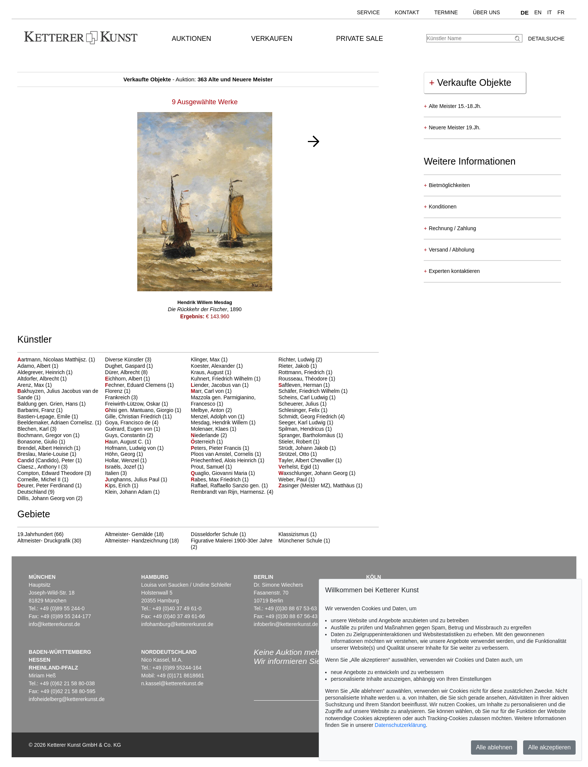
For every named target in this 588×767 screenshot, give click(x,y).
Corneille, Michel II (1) (42, 479)
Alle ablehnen (494, 747)
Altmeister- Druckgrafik (43, 541)
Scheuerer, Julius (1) (302, 404)
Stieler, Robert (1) (299, 442)
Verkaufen (271, 38)
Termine (446, 12)
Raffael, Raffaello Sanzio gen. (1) (229, 485)
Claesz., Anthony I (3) (42, 467)
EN (538, 12)
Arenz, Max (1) (34, 385)
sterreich (203, 442)
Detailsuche (546, 39)
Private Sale (359, 38)
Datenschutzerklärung (400, 725)
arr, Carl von (208, 391)
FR (561, 12)
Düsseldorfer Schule (214, 534)
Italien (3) (116, 473)
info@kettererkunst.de (54, 624)
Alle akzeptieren (549, 747)
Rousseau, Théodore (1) (306, 379)
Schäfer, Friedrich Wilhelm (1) (312, 391)
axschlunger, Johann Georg (313, 473)
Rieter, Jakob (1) (297, 366)
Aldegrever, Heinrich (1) (44, 372)
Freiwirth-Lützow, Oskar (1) (136, 404)
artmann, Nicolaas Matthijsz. (52, 360)
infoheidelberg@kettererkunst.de (67, 699)
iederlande (205, 435)
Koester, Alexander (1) (217, 366)
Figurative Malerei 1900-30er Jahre (232, 541)
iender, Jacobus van (216, 385)
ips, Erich (118, 485)
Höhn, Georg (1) (124, 454)
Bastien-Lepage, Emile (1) (47, 416)
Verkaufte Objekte (470, 82)
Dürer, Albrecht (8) (126, 372)
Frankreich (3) (121, 397)
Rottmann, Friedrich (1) (305, 372)
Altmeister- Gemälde (129, 534)
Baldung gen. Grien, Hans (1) (51, 404)
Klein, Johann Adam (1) (132, 492)
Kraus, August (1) (211, 372)
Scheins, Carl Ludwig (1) (307, 397)
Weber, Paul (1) (296, 479)
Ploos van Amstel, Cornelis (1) (226, 454)
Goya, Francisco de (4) (131, 422)
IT (549, 12)
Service (368, 12)
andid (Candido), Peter (46, 460)
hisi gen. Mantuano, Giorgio (140, 410)
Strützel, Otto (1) (297, 454)
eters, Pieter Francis (217, 448)
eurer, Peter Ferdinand (46, 485)
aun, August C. (125, 442)
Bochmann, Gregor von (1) (48, 435)
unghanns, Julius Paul (133, 479)
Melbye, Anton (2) (211, 410)
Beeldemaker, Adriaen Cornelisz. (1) (59, 422)
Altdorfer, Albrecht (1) (42, 379)
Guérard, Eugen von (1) (132, 429)
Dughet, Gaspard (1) (129, 366)
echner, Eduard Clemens (136, 385)
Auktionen (191, 38)
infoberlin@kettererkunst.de (286, 624)
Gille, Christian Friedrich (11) (138, 416)
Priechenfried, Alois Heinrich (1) (227, 460)
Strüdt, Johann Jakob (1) (307, 448)
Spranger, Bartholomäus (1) (310, 435)
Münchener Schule (300, 541)
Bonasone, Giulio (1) (41, 442)
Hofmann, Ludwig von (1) (134, 448)
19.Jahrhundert (34, 534)
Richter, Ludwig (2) (300, 360)
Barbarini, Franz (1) (40, 410)
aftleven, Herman (300, 385)
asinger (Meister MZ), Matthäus (317, 485)
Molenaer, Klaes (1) (213, 429)
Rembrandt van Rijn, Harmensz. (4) (232, 492)
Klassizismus (293, 534)
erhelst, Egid (295, 467)
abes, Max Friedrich (216, 479)
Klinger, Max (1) (209, 360)
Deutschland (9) (35, 492)
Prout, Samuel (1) (211, 467)
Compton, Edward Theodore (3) (54, 473)
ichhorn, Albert (124, 379)
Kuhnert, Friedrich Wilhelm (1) (226, 379)
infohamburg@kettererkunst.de (177, 624)
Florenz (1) (117, 391)
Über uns (486, 12)
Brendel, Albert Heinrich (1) (48, 448)
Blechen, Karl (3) (36, 429)
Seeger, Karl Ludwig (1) (305, 422)
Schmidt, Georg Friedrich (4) (311, 416)
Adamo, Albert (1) (37, 366)
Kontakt (407, 12)
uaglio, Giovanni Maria (220, 473)
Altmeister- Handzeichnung (136, 541)
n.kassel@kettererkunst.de (172, 683)
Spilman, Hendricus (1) (305, 429)
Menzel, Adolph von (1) (217, 416)
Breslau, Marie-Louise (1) (46, 454)
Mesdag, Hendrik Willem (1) (223, 422)
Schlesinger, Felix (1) (302, 410)
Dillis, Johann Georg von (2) (49, 498)
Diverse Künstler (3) (128, 360)
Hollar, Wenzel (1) (126, 460)
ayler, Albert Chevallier (306, 460)
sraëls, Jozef (121, 467)
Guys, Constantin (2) (129, 435)
